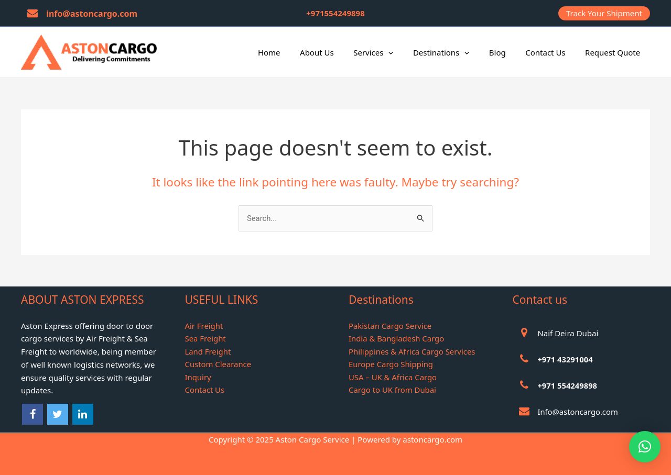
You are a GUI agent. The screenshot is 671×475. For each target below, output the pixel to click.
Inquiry (198, 377)
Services (391, 52)
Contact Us (551, 52)
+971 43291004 (565, 359)
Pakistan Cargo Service (390, 326)
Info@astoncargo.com (578, 411)
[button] (604, 13)
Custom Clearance (218, 364)
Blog (507, 52)
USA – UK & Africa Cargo (393, 377)
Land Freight (208, 352)
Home (295, 52)
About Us (338, 52)
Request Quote (614, 52)
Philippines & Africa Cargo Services (413, 352)
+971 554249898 (567, 385)
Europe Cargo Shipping (391, 364)
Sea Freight (205, 339)
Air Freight (204, 326)
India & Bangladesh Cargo (397, 339)
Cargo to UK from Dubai (393, 390)
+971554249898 (335, 13)
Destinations (455, 52)
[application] (406, 52)
